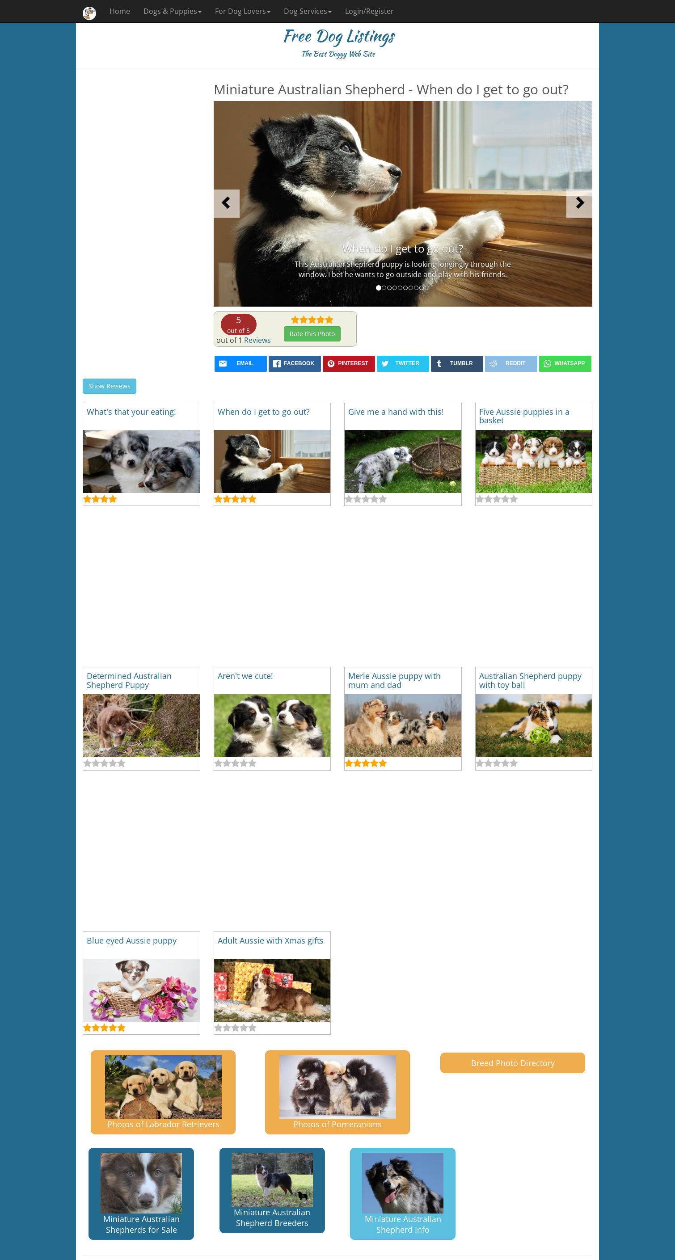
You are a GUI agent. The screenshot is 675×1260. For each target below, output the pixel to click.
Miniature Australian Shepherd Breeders (272, 1190)
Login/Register (369, 11)
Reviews (257, 340)
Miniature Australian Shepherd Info (402, 1194)
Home (120, 11)
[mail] (241, 364)
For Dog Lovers (242, 11)
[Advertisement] (141, 216)
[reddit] (511, 364)
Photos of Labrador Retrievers (163, 1092)
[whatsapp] (565, 364)
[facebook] (295, 364)
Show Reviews (110, 386)
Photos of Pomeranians (337, 1092)
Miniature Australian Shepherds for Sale (141, 1194)
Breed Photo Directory (513, 1063)
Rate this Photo (312, 333)
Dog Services (308, 11)
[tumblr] (457, 364)
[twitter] (403, 364)
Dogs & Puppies (172, 11)
